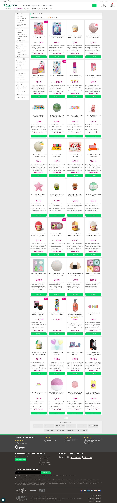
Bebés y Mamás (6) (21, 18)
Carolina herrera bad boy (93, 426)
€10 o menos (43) (21, 73)
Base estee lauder (82, 426)
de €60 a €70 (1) (21, 79)
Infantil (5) (19, 32)
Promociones (18, 8)
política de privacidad (26, 478)
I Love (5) (19, 66)
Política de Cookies (96, 500)
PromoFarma (98, 501)
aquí (44, 484)
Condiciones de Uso (96, 497)
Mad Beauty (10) (21, 59)
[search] (94, 5)
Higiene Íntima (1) (21, 40)
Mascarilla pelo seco (71, 430)
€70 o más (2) (20, 77)
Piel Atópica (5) (20, 48)
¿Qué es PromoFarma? (43, 457)
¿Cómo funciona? (42, 459)
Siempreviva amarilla (82, 430)
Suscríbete (46, 472)
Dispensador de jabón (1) (22, 89)
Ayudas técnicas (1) (22, 50)
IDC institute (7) (20, 64)
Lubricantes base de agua (60, 426)
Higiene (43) (20, 16)
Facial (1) (19, 38)
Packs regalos (36, 8)
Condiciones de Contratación (94, 498)
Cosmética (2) (20, 20)
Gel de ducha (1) (21, 91)
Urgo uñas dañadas (49, 426)
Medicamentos (47, 8)
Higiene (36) (20, 44)
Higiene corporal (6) (21, 46)
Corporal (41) (20, 30)
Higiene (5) (19, 84)
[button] (104, 5)
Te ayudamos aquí (21, 459)
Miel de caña (71, 426)
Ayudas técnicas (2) (22, 34)
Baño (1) (19, 52)
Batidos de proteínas (38, 426)
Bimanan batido (49, 430)
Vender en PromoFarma (44, 464)
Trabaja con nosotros (43, 460)
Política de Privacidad (96, 495)
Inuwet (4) (19, 68)
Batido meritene (60, 430)
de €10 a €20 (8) (21, 75)
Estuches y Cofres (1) (22, 54)
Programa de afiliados (43, 462)
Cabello (27, 8)
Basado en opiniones (21, 443)
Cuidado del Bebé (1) (22, 36)
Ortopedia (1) (20, 22)
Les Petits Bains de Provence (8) (21, 61)
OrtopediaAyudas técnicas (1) (21, 25)
